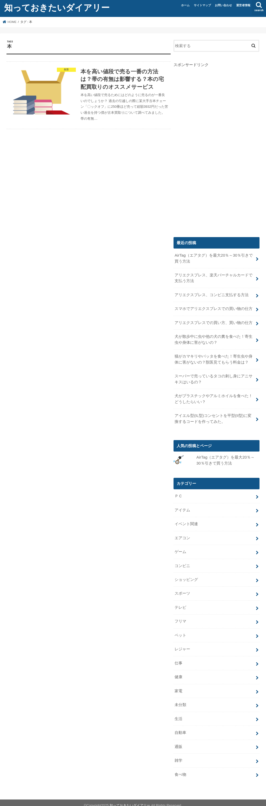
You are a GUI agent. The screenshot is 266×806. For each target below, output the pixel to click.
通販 (178, 742)
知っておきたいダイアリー (57, 7)
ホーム (185, 5)
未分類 (180, 700)
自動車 (180, 728)
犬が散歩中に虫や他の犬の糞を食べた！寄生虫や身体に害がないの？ (213, 339)
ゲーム (180, 549)
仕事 (178, 659)
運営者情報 (243, 5)
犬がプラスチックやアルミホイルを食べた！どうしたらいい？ (213, 397)
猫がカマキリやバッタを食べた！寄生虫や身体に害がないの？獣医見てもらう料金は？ (213, 358)
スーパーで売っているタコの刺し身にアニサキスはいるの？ (213, 378)
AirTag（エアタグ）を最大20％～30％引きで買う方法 (213, 258)
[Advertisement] (212, 146)
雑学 (178, 755)
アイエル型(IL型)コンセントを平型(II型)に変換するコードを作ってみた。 (213, 417)
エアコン (182, 535)
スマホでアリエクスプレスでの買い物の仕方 (213, 308)
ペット (180, 632)
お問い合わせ (223, 5)
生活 (178, 714)
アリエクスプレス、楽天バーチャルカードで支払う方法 (213, 278)
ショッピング (186, 576)
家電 (178, 686)
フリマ (180, 618)
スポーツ (182, 590)
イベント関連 (186, 521)
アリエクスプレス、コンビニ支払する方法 (212, 294)
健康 (178, 673)
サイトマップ (202, 5)
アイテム (182, 508)
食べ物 (180, 769)
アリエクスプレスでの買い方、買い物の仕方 (213, 322)
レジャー (182, 645)
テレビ (180, 604)
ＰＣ (178, 494)
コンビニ (182, 563)
